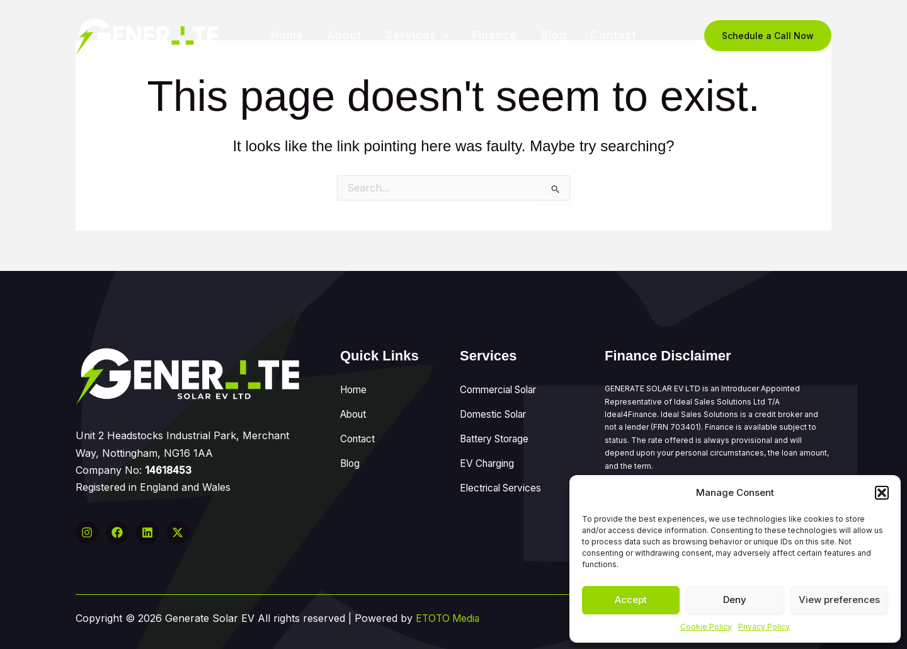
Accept (631, 600)
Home (292, 35)
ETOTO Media (449, 618)
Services (418, 35)
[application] (443, 35)
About (347, 35)
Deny (734, 600)
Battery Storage (497, 429)
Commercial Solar (502, 387)
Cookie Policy (706, 626)
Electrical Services (503, 471)
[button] (882, 492)
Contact (608, 35)
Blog (551, 35)
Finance (494, 35)
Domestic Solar (496, 408)
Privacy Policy (764, 626)
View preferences (839, 600)
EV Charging (489, 450)
